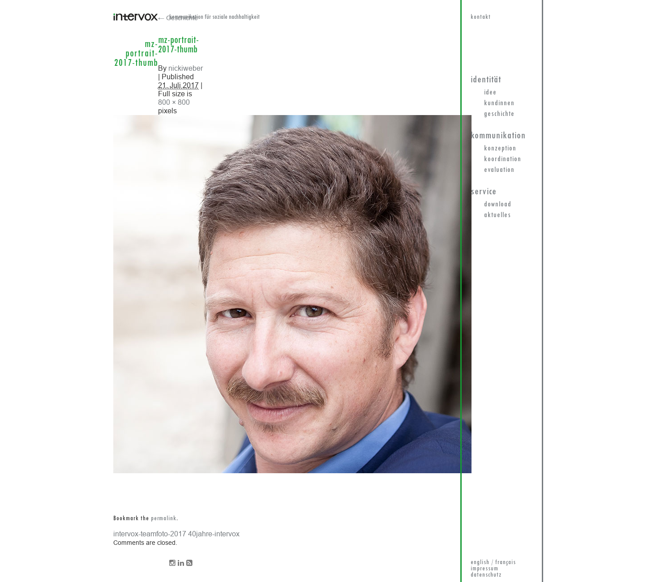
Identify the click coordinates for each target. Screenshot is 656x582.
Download (497, 204)
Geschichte (499, 114)
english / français (493, 562)
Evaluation (499, 170)
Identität (486, 80)
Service (484, 192)
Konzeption (500, 149)
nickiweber (185, 68)
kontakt (481, 17)
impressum (484, 569)
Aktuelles (497, 215)
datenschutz (486, 575)
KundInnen (499, 103)
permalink (163, 519)
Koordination (502, 159)
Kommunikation (498, 136)
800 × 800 (174, 102)
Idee (490, 93)
